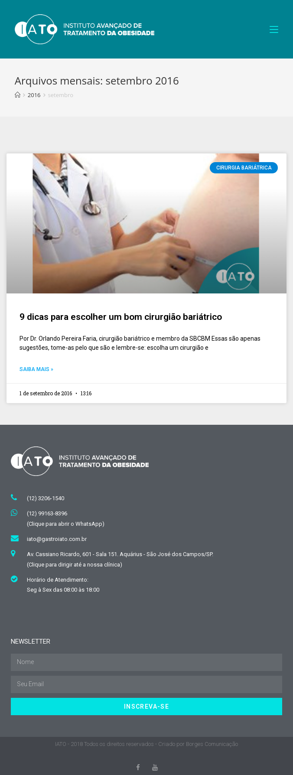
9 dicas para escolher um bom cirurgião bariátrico (121, 317)
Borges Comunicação (212, 744)
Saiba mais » (36, 369)
